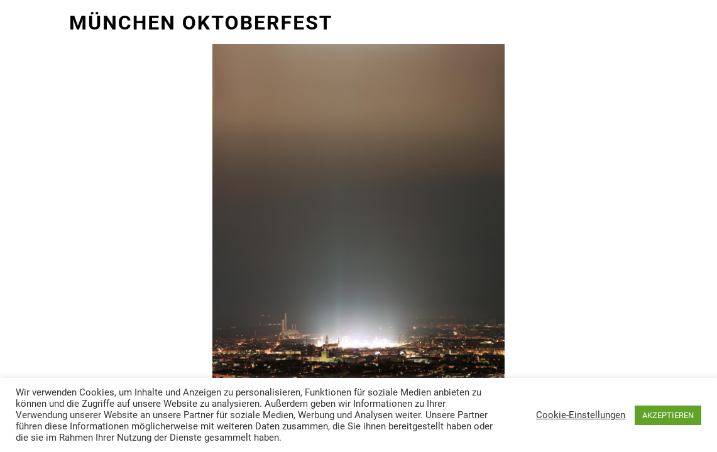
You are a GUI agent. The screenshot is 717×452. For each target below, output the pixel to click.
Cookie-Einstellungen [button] (580, 415)
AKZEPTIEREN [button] (668, 415)
